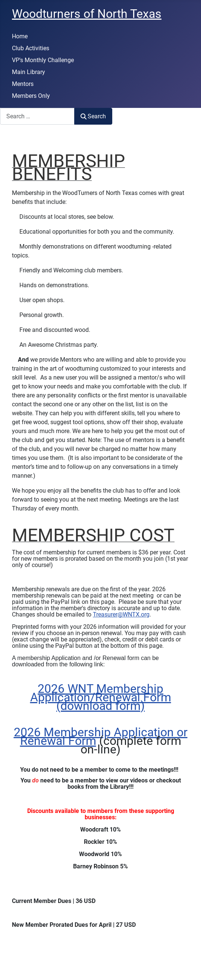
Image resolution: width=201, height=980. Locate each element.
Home (20, 36)
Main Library (28, 72)
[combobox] (37, 116)
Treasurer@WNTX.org (121, 614)
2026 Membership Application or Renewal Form (101, 736)
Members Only (31, 95)
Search (93, 116)
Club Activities (30, 48)
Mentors (23, 83)
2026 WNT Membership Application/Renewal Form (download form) (100, 697)
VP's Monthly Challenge (43, 60)
